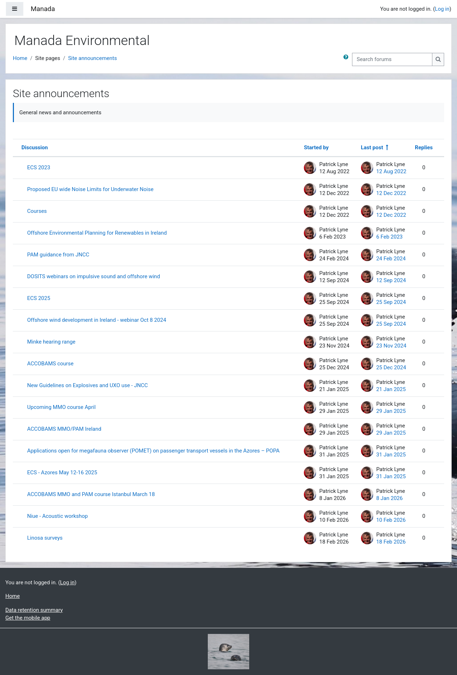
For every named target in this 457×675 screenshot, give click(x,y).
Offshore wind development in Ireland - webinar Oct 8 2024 (96, 320)
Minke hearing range (51, 342)
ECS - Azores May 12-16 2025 (62, 472)
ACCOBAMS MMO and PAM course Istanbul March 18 (91, 494)
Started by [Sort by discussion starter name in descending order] (316, 147)
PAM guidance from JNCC (58, 254)
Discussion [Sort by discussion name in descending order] (34, 147)
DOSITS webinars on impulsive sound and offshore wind (93, 276)
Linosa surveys (44, 538)
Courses (37, 211)
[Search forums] (392, 59)
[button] (347, 59)
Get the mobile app (27, 618)
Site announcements (92, 58)
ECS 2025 (38, 298)
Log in (442, 9)
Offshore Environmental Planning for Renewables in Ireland (97, 233)
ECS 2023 (38, 167)
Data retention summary (34, 610)
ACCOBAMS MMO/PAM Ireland (64, 429)
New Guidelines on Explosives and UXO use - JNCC (87, 385)
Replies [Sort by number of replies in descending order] (424, 147)
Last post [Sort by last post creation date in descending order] (372, 147)
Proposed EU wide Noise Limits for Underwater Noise (90, 189)
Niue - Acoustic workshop (57, 516)
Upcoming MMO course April (61, 407)
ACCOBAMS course (50, 363)
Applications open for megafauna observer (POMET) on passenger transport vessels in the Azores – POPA (153, 451)
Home (20, 58)
